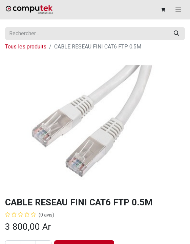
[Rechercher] (176, 33)
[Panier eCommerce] (163, 9)
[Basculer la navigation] (178, 9)
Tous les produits (25, 46)
